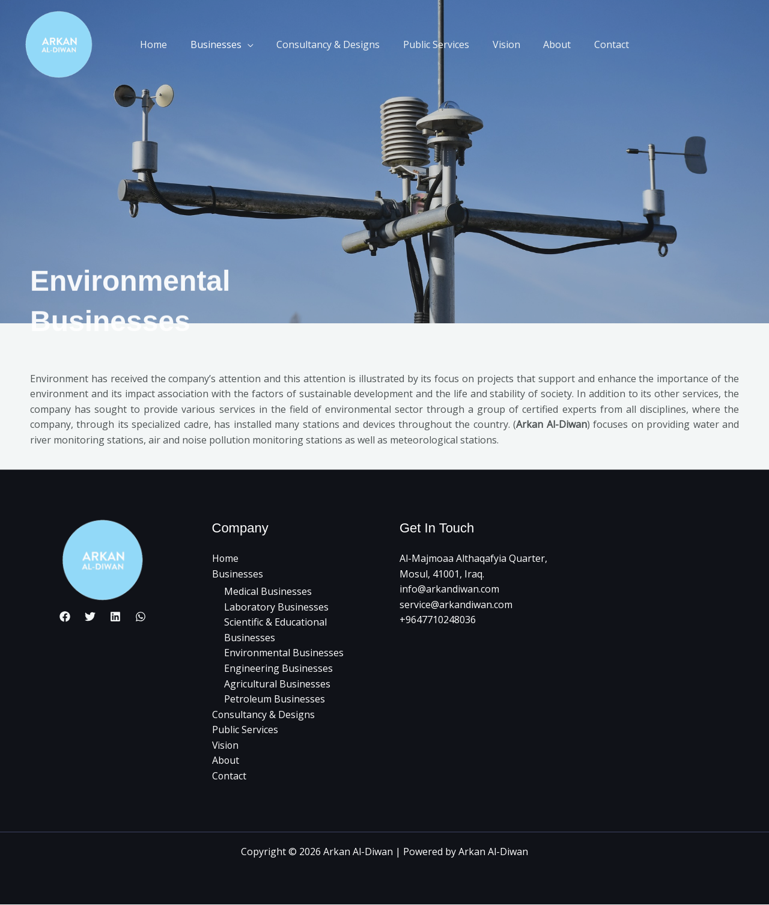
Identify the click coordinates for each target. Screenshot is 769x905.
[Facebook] (64, 616)
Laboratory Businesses (276, 607)
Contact (599, 44)
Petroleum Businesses (274, 698)
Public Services (436, 44)
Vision (502, 44)
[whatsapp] (140, 616)
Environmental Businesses (284, 653)
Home (165, 44)
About (549, 44)
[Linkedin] (115, 616)
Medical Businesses (268, 591)
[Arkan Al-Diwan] (59, 44)
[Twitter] (90, 616)
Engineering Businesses (278, 668)
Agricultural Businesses (277, 683)
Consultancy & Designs (332, 44)
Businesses (223, 44)
